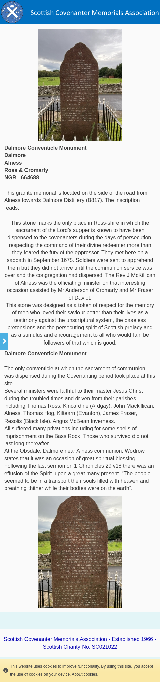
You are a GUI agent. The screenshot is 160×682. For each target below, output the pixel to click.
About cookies (84, 674)
